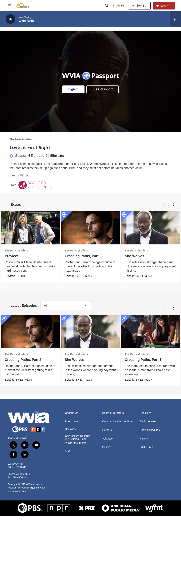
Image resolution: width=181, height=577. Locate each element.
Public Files (146, 447)
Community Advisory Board (118, 421)
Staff (67, 451)
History (144, 438)
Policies (106, 447)
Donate (165, 6)
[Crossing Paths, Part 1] (150, 331)
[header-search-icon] (106, 5)
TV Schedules (148, 421)
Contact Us (71, 413)
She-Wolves (134, 256)
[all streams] (175, 19)
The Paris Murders (21, 139)
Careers (107, 430)
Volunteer (107, 438)
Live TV (139, 5)
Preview (11, 256)
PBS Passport (102, 89)
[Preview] (30, 227)
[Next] (173, 205)
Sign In (118, 5)
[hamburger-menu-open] (9, 5)
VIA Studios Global (76, 439)
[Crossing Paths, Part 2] (90, 227)
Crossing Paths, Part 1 (143, 360)
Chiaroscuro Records (77, 436)
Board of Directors (113, 413)
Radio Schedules (150, 430)
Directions (145, 413)
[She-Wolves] (150, 227)
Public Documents (75, 443)
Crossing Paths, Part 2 (83, 256)
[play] (10, 19)
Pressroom (71, 421)
